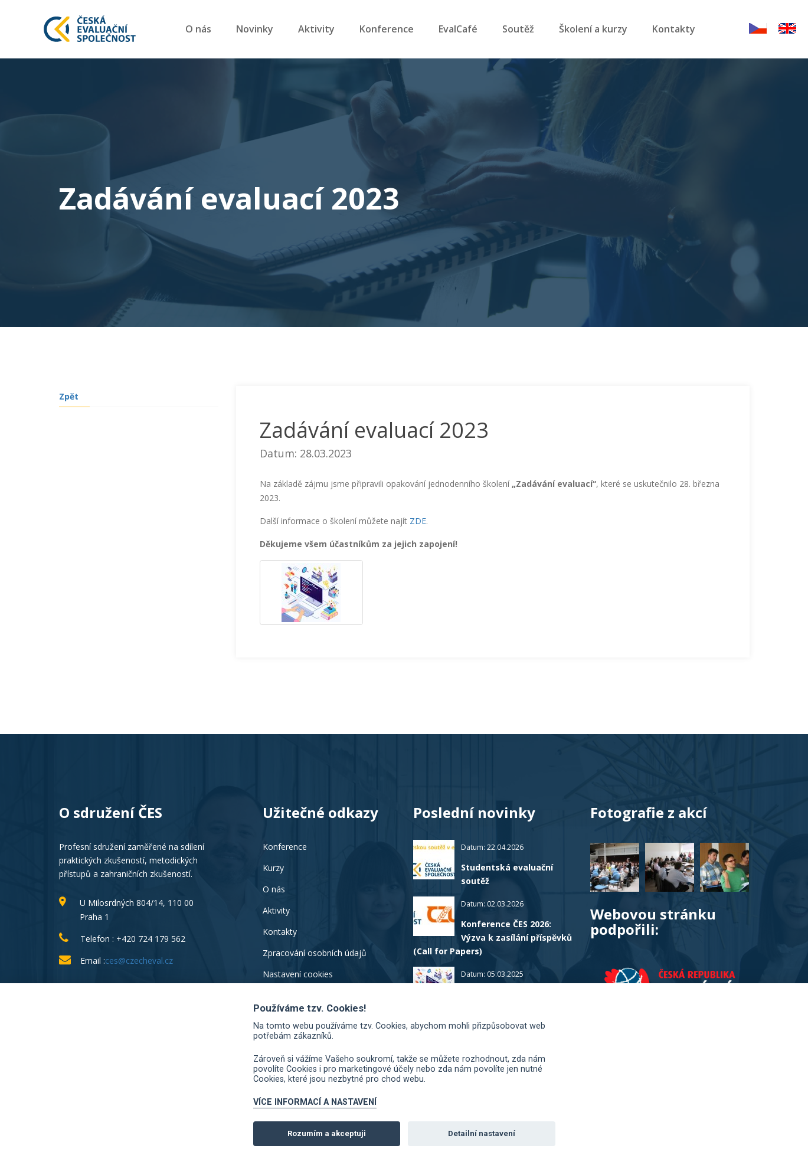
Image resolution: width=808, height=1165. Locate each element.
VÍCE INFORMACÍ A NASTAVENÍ (315, 1102)
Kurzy (273, 867)
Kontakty (673, 28)
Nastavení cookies (298, 974)
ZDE (418, 520)
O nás (198, 28)
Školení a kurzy (593, 28)
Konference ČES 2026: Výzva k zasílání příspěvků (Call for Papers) (492, 937)
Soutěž (518, 28)
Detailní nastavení (481, 1133)
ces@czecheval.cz (139, 960)
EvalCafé (458, 28)
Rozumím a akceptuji (326, 1133)
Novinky (254, 28)
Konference (386, 28)
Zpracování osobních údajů (315, 952)
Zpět (68, 396)
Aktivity (316, 28)
